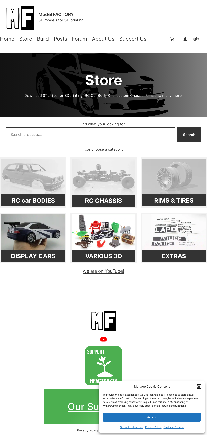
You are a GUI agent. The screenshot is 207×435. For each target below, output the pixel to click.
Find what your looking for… (103, 124)
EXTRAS (174, 256)
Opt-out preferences (131, 427)
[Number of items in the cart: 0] (171, 38)
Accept (151, 417)
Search (189, 135)
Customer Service (174, 427)
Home (7, 38)
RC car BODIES (33, 200)
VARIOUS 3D (103, 256)
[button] (199, 387)
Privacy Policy (153, 427)
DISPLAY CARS (33, 256)
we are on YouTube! (103, 271)
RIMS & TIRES (174, 200)
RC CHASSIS (103, 200)
